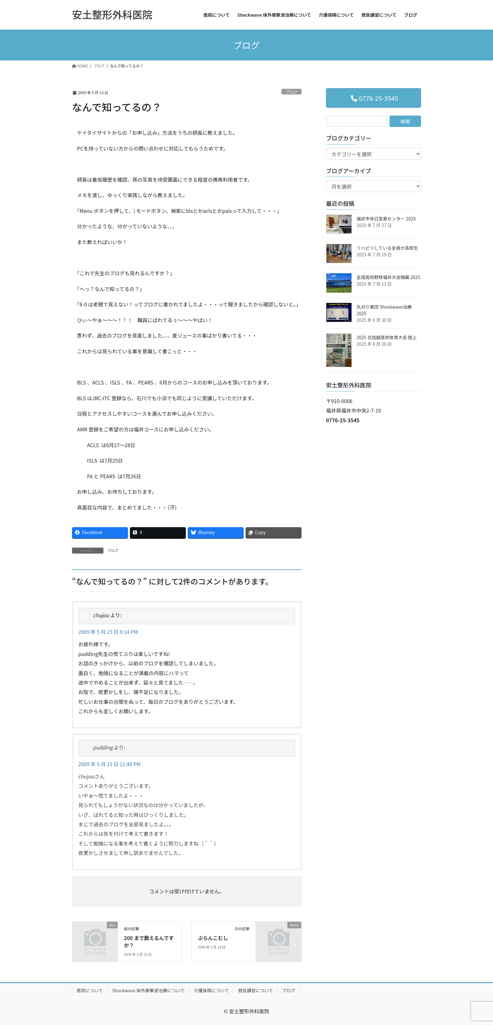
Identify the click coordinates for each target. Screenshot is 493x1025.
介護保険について (211, 990)
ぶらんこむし (213, 938)
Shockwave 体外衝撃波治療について (148, 990)
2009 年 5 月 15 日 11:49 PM (109, 764)
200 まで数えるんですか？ (149, 941)
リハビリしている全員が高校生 (387, 248)
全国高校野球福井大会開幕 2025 (388, 277)
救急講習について (255, 990)
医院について (90, 990)
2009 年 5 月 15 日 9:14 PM (108, 631)
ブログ (291, 92)
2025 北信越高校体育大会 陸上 (387, 337)
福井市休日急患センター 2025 (386, 218)
